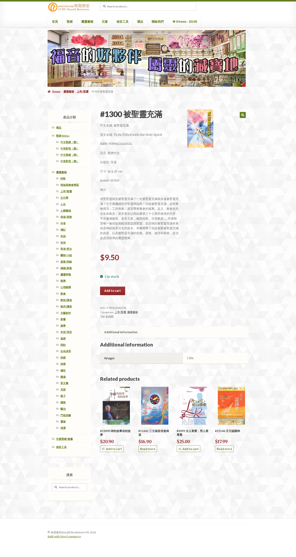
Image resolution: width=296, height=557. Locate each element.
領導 (63, 428)
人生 (63, 204)
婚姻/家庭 (66, 268)
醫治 (63, 408)
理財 (63, 344)
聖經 (70, 21)
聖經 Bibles (62, 135)
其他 (63, 236)
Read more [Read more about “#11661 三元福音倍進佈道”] (147, 449)
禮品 (140, 21)
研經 (63, 357)
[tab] (121, 332)
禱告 (63, 370)
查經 (63, 338)
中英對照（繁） (69, 148)
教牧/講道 (66, 300)
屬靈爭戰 (65, 274)
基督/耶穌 (66, 261)
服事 (63, 325)
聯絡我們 (158, 21)
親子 (63, 396)
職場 (63, 376)
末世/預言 (66, 332)
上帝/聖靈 (83, 91)
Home (56, 91)
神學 (63, 364)
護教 (63, 402)
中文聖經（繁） (69, 142)
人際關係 (65, 210)
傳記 (63, 229)
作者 (63, 223)
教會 (63, 293)
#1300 (109, 316)
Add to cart (112, 290)
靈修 (63, 421)
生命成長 (65, 351)
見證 (63, 389)
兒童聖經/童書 (64, 438)
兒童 (105, 21)
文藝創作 (65, 313)
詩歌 (63, 178)
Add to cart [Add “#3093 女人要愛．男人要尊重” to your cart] (191, 449)
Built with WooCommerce (64, 536)
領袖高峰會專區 (69, 184)
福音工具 (122, 21)
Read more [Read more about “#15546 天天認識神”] (224, 449)
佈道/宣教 (66, 216)
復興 (63, 280)
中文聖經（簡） (69, 154)
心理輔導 (65, 287)
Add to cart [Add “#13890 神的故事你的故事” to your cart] (114, 449)
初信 (63, 242)
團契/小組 (66, 255)
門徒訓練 (65, 415)
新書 (63, 319)
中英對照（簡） (69, 161)
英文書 (64, 383)
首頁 (55, 21)
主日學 (64, 197)
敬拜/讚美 (66, 306)
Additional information (120, 332)
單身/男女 (66, 248)
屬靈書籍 (87, 21)
